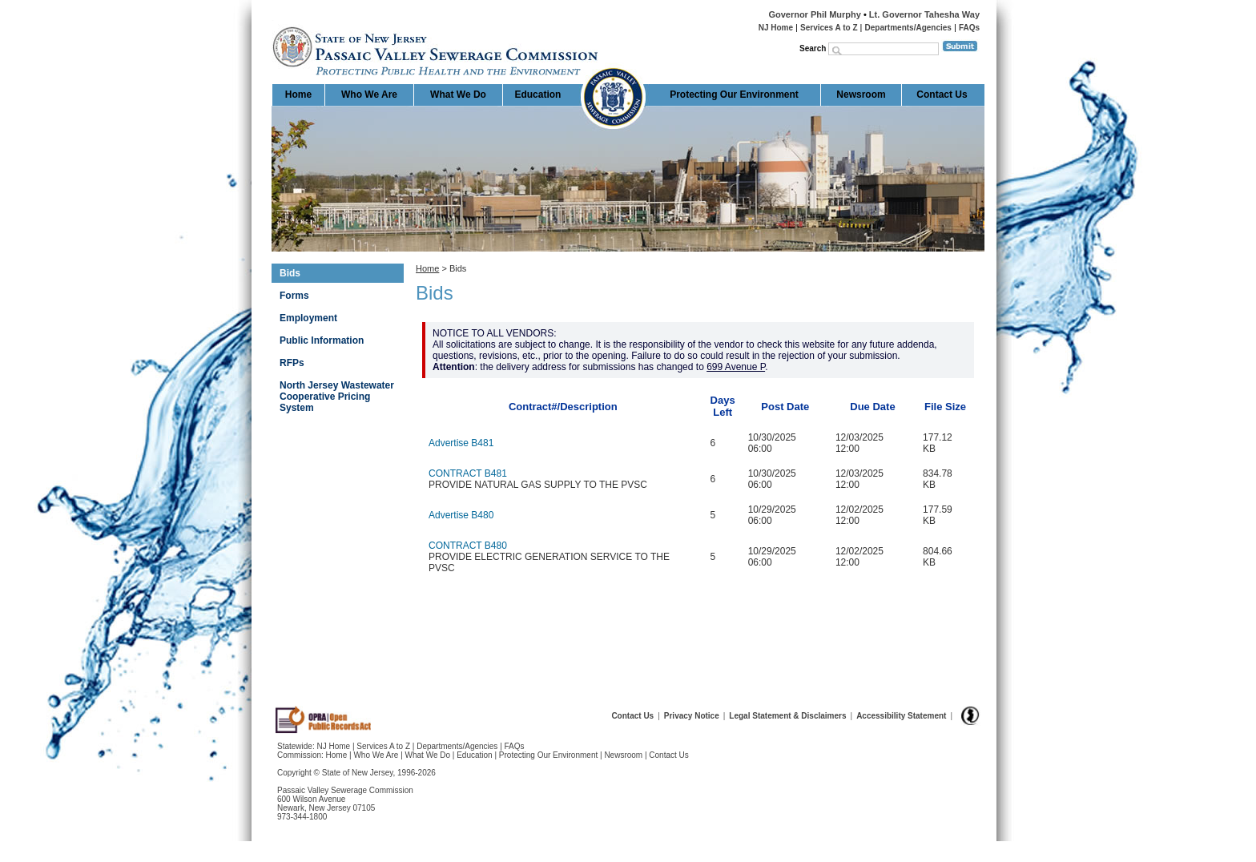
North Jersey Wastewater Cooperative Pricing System (337, 396)
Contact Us (941, 94)
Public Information (322, 340)
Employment (308, 318)
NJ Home (776, 27)
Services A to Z (829, 27)
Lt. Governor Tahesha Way (924, 14)
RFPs (292, 363)
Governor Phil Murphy (814, 14)
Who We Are (369, 94)
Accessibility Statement (901, 715)
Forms (294, 295)
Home (273, 20)
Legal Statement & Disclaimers (787, 715)
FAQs (969, 27)
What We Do (458, 94)
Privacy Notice (691, 715)
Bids (290, 273)
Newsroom (860, 94)
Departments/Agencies (908, 27)
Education (537, 94)
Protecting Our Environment (734, 94)
